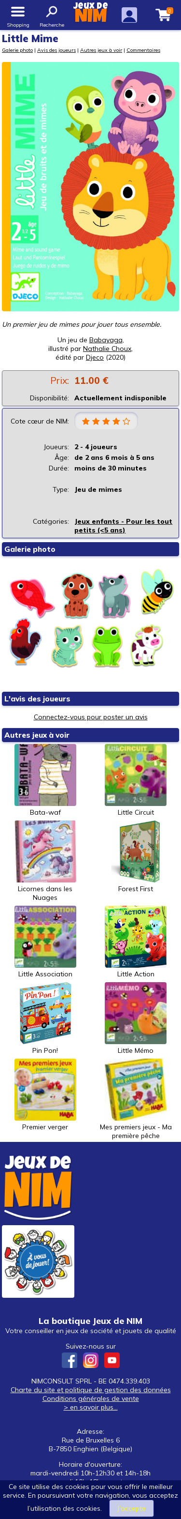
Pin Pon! (45, 1018)
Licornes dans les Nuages (45, 861)
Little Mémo (136, 1018)
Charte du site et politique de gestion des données (91, 1389)
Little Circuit (136, 780)
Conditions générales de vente (90, 1398)
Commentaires (143, 49)
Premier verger (45, 1095)
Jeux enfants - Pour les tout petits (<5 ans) (123, 525)
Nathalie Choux (107, 348)
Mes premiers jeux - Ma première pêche (136, 1099)
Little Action (136, 942)
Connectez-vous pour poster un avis (91, 717)
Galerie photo (17, 49)
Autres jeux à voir (101, 49)
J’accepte (131, 1508)
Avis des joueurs (56, 49)
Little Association (45, 942)
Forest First (136, 856)
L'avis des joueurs (37, 698)
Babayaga (106, 339)
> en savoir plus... (91, 1407)
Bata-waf (45, 780)
